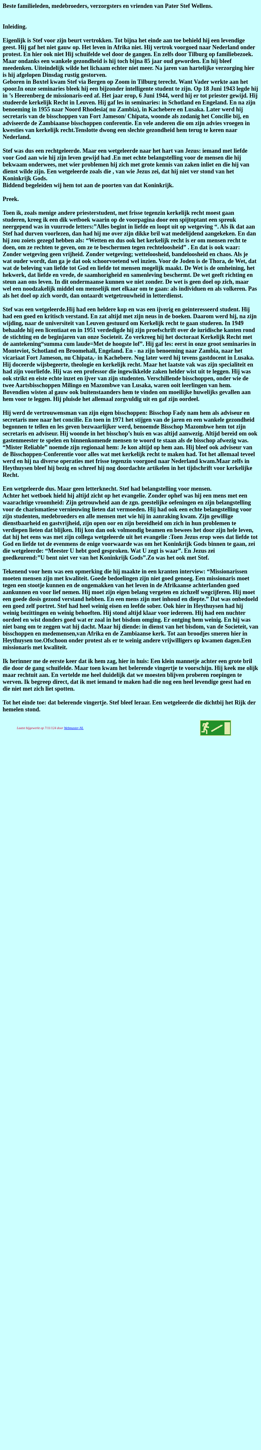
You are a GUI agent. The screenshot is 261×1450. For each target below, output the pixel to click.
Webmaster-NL (73, 728)
